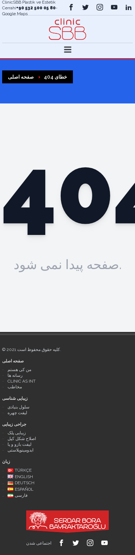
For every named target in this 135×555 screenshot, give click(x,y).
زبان (6, 461)
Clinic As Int (22, 381)
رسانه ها (15, 375)
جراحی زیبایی (14, 424)
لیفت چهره (17, 412)
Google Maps (15, 13)
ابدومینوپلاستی (20, 450)
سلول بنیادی (18, 407)
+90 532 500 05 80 (36, 7)
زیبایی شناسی (15, 398)
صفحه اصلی (13, 361)
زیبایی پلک (17, 432)
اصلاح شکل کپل (22, 438)
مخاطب (15, 386)
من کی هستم (19, 369)
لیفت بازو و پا (20, 444)
